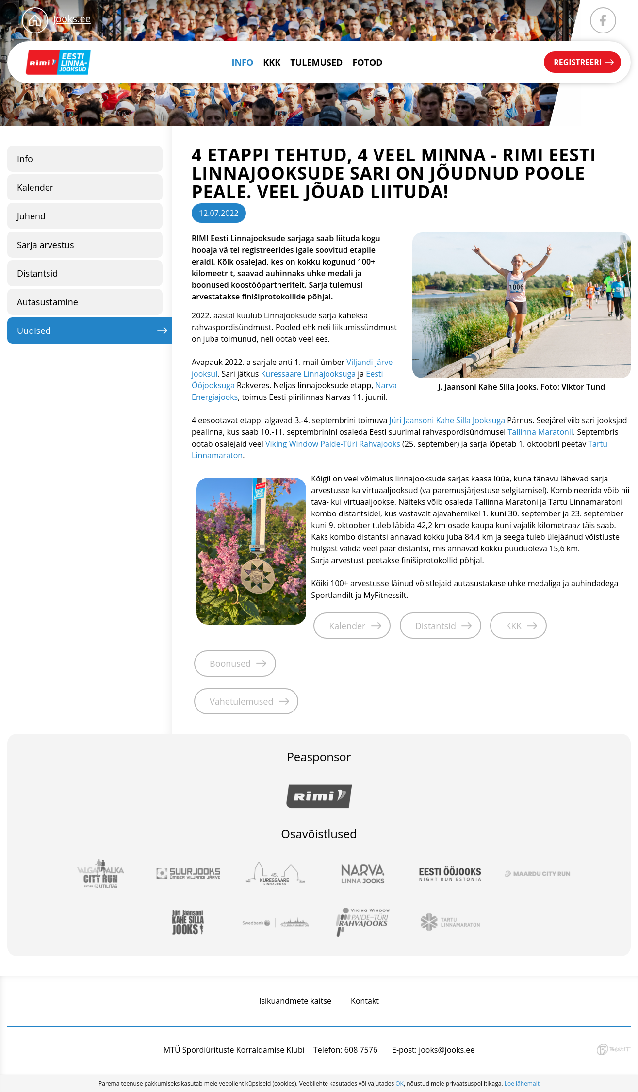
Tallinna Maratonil (540, 432)
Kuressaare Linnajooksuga (308, 373)
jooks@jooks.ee (446, 1049)
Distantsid (37, 273)
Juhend (31, 216)
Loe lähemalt (522, 1083)
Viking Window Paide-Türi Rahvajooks (332, 443)
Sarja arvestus (45, 244)
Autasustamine (47, 302)
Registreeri (578, 62)
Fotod (367, 62)
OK (399, 1083)
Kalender (35, 187)
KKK (271, 62)
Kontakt (365, 1000)
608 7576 (360, 1049)
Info (243, 62)
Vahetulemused (241, 701)
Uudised (33, 330)
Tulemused (316, 62)
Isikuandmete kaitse (295, 1000)
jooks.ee (72, 18)
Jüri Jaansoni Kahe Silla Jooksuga (447, 420)
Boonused (230, 663)
